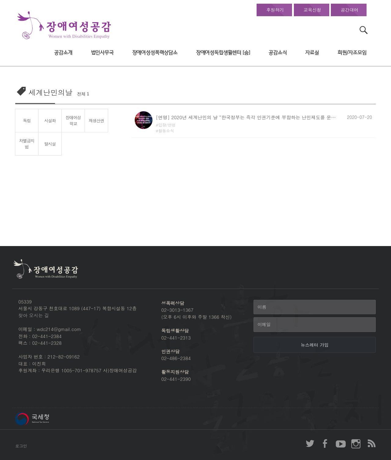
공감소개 (63, 52)
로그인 (21, 446)
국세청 (45, 418)
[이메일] (315, 324)
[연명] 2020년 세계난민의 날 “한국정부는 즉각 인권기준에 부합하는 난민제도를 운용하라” (247, 117)
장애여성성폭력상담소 (154, 52)
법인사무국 (102, 52)
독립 (27, 120)
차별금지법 (27, 144)
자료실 (312, 52)
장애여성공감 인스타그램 (356, 443)
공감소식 (278, 52)
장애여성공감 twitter (310, 443)
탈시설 (50, 144)
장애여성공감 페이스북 (325, 443)
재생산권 (96, 120)
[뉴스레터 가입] (315, 345)
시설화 (50, 120)
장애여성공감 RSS (371, 443)
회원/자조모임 (352, 52)
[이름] (315, 307)
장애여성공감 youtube (340, 443)
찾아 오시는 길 (33, 315)
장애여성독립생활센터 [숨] (223, 52)
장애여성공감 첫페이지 (64, 25)
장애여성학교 (73, 120)
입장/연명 (167, 125)
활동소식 (166, 131)
